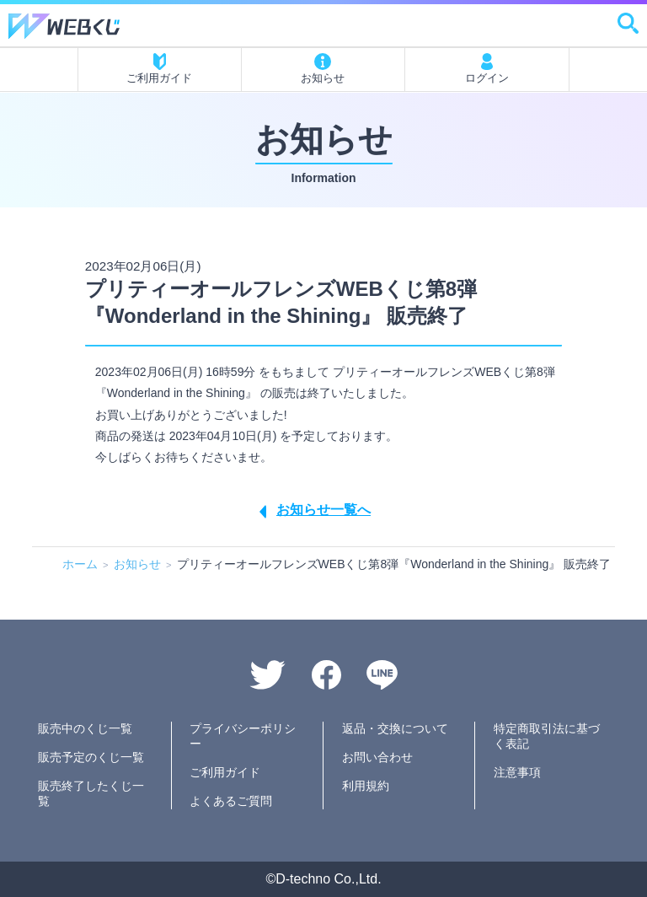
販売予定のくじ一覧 (91, 757)
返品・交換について (395, 728)
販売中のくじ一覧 (85, 728)
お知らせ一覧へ (323, 509)
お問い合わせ (377, 757)
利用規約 (365, 785)
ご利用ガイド (159, 68)
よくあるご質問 (231, 801)
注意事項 (517, 772)
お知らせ (323, 68)
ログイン (487, 68)
